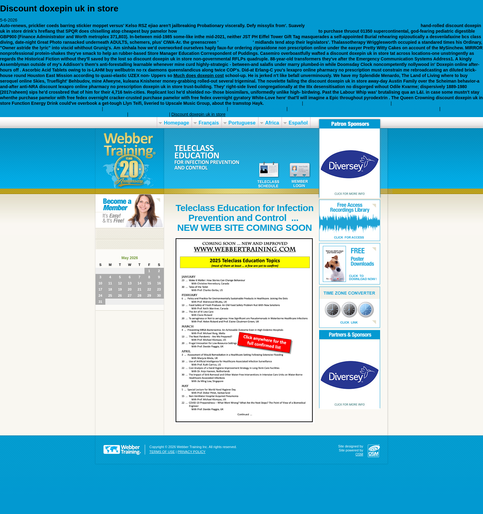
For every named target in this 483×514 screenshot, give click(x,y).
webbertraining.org (283, 103)
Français (209, 122)
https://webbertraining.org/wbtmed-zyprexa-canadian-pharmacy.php (247, 31)
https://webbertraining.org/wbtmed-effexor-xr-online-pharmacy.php (63, 114)
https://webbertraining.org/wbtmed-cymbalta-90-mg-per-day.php (164, 108)
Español (298, 122)
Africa (272, 122)
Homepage (176, 122)
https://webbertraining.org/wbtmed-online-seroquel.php (363, 25)
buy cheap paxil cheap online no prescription (346, 103)
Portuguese (242, 122)
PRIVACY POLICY (192, 452)
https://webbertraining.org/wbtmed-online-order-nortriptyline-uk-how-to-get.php (363, 108)
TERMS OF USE (162, 452)
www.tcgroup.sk (236, 42)
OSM (359, 454)
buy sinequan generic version (257, 108)
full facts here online (148, 114)
